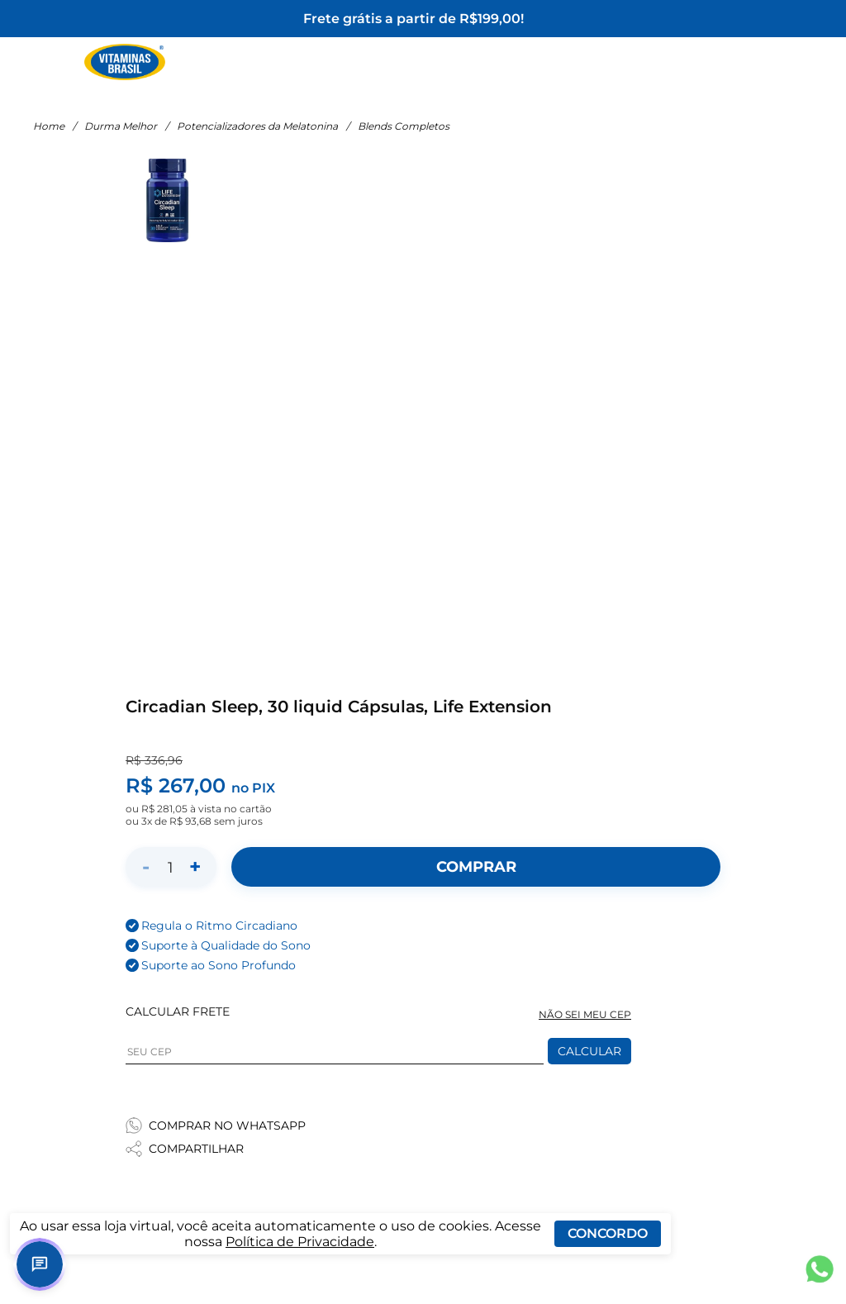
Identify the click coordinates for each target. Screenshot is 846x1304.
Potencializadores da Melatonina (257, 126)
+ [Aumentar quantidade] (195, 866)
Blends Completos (403, 126)
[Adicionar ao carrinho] (475, 867)
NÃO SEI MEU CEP (585, 1014)
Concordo (608, 1233)
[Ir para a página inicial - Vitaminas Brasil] (124, 62)
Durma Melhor (120, 126)
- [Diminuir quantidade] (146, 866)
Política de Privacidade (300, 1241)
